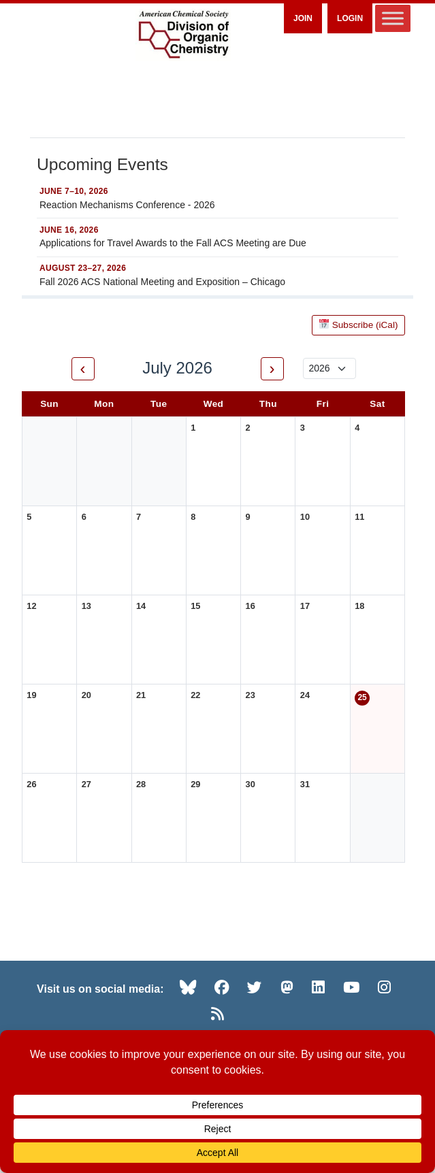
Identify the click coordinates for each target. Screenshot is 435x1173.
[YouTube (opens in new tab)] (351, 987)
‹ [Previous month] (83, 368)
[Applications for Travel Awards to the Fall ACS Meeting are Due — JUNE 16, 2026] (217, 237)
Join (302, 18)
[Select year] (329, 368)
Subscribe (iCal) (358, 325)
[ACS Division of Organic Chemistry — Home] (183, 35)
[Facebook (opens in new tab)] (222, 987)
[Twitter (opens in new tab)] (254, 987)
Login (350, 18)
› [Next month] (272, 368)
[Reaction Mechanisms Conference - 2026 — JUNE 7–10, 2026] (217, 199)
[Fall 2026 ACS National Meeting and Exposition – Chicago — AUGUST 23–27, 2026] (217, 276)
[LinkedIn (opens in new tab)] (318, 987)
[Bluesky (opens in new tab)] (187, 987)
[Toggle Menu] (393, 18)
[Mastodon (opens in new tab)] (287, 987)
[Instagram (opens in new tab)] (384, 987)
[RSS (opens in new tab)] (217, 1014)
